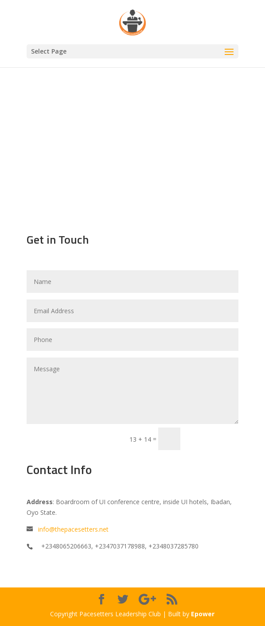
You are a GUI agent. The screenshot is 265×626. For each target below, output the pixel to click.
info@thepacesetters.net (73, 529)
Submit (213, 438)
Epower (202, 614)
